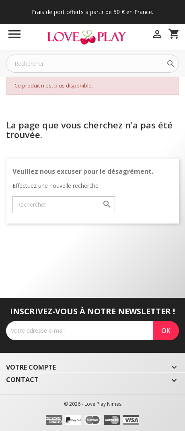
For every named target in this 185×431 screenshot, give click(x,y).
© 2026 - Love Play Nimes (92, 404)
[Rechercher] (92, 64)
